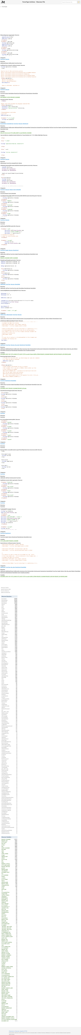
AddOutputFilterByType (19, 127)
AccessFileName (9, 788)
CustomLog (9, 760)
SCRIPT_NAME (9, 950)
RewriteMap (9, 747)
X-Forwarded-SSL (9, 1006)
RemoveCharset (9, 743)
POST (9, 862)
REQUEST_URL (9, 939)
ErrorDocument (39, 348)
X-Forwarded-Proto (9, 892)
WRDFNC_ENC (9, 949)
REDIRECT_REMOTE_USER (9, 988)
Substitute (9, 737)
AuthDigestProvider (9, 751)
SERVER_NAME (67, 354)
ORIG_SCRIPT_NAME (9, 995)
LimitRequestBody (9, 698)
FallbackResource (9, 688)
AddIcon (9, 707)
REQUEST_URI (61, 354)
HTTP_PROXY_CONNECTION (9, 976)
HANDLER (9, 902)
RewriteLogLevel (9, 758)
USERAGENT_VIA (9, 930)
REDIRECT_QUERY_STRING (9, 966)
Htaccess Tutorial (4, 587)
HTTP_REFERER (9, 875)
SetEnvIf (9, 641)
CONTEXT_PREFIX (9, 895)
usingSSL (9, 963)
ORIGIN (9, 858)
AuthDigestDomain (9, 787)
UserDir (9, 734)
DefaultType (9, 740)
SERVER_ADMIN (9, 910)
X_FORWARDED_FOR (9, 932)
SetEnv (9, 650)
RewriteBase (11, 93)
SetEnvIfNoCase (9, 631)
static (25, 388)
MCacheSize (9, 806)
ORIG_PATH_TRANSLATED (9, 998)
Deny (29, 348)
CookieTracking (9, 786)
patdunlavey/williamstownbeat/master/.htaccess (11, 320)
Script (20, 63)
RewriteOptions (29, 93)
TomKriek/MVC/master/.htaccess (8, 509)
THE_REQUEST (9, 870)
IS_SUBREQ (9, 925)
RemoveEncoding (9, 766)
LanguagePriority (14, 163)
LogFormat (9, 761)
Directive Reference (5, 590)
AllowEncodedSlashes (9, 791)
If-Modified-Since (9, 912)
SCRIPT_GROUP (9, 989)
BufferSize (9, 824)
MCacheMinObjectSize (9, 800)
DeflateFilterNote (9, 748)
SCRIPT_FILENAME (14, 257)
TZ (9, 890)
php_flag (63, 127)
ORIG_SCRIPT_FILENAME (9, 996)
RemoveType (9, 701)
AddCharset (2, 345)
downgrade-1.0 (9, 899)
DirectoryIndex (33, 348)
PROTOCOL (9, 1013)
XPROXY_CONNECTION (9, 935)
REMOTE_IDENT (9, 993)
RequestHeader (9, 640)
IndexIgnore (9, 653)
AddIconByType (9, 731)
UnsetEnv (9, 750)
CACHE (9, 886)
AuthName (9, 656)
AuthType (9, 660)
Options (6, 93)
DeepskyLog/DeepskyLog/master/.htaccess (10, 260)
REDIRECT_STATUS (6, 97)
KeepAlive (9, 694)
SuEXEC (9, 828)
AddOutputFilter (9, 676)
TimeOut (9, 703)
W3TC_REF (9, 920)
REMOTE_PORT (9, 1003)
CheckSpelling (9, 721)
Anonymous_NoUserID (9, 808)
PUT (9, 873)
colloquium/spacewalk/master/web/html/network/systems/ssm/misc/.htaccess (18, 165)
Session (9, 658)
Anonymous (24, 348)
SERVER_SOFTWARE (9, 982)
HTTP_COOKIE (14, 354)
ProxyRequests (9, 801)
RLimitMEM (9, 813)
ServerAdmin (9, 771)
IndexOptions (9, 687)
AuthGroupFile (9, 673)
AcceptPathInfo (9, 696)
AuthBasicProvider (9, 706)
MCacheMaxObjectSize (9, 803)
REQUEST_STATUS (9, 992)
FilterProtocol (9, 668)
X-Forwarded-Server (9, 975)
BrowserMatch (3, 123)
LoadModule (9, 724)
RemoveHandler (9, 684)
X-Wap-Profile (9, 893)
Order (68, 348)
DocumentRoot (9, 717)
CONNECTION (9, 922)
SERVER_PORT (9, 856)
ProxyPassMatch (9, 776)
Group (9, 681)
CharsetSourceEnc (9, 730)
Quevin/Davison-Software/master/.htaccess (10, 543)
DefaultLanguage (20, 318)
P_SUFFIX (9, 962)
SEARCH (9, 913)
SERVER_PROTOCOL (9, 985)
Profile (9, 888)
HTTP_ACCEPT (9, 905)
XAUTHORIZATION (9, 923)
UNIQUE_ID (9, 1009)
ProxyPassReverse (9, 780)
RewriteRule (35, 93)
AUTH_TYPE (9, 969)
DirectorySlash (9, 691)
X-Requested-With (9, 885)
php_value (16, 288)
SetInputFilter (9, 778)
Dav (9, 710)
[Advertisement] (40, 19)
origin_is (9, 965)
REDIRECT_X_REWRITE (9, 955)
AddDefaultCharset (4, 63)
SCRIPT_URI (9, 972)
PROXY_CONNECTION (9, 933)
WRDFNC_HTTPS (9, 952)
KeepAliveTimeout (9, 831)
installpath (9, 1002)
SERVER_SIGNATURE (9, 983)
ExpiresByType (10, 123)
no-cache (28, 354)
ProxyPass (9, 754)
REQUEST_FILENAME (15, 97)
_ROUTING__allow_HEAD (9, 926)
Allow (21, 348)
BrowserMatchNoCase (9, 741)
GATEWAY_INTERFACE (9, 968)
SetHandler (18, 189)
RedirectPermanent (9, 708)
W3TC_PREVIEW (9, 903)
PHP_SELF (9, 986)
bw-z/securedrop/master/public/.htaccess (10, 419)
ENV (1, 97)
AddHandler (2, 284)
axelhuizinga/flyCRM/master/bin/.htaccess (10, 226)
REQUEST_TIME (9, 990)
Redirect (51, 318)
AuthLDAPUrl (9, 763)
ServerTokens (9, 644)
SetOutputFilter (9, 637)
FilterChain (9, 666)
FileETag (51, 127)
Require (11, 189)
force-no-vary (7, 132)
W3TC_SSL (9, 909)
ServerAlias (9, 796)
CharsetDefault (9, 727)
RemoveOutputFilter (9, 777)
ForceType (4, 6)
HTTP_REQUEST (9, 948)
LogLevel (9, 784)
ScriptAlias (9, 757)
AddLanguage (3, 163)
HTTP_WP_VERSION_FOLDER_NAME (9, 1019)
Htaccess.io (11, 1031)
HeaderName (9, 704)
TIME (9, 852)
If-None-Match (9, 918)
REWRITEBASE (9, 898)
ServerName (9, 714)
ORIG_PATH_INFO (9, 1011)
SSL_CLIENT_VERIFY (9, 979)
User (41, 384)
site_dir (9, 999)
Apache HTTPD (23, 1031)
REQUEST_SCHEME (9, 956)
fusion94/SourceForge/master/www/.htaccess (11, 390)
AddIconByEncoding (9, 744)
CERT (9, 945)
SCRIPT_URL (9, 938)
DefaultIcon (9, 720)
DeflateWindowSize (9, 833)
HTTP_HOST (19, 354)
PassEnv (9, 756)
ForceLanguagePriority (28, 318)
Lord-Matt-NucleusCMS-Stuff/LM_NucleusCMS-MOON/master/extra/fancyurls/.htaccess (21, 195)
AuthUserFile (9, 661)
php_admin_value (9, 711)
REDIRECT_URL (9, 940)
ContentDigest (9, 736)
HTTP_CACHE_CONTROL (9, 942)
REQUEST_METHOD (54, 354)
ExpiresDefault (46, 127)
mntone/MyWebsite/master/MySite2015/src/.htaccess (13, 290)
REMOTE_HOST (9, 919)
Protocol (9, 697)
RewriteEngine (23, 93)
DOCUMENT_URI (9, 1021)
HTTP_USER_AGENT (14, 132)
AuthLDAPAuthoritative (9, 807)
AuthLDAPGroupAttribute (9, 830)
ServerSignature (9, 663)
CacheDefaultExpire (9, 823)
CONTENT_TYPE (9, 908)
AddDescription (9, 713)
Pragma (31, 354)
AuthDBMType (9, 811)
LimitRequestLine (9, 821)
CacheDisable (9, 767)
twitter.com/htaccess (5, 592)
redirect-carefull (9, 960)
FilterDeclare (9, 670)
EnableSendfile (9, 790)
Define (9, 683)
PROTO (9, 880)
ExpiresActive (34, 127)
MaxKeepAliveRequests (9, 798)
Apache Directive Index (6, 589)
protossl (9, 868)
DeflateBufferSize (9, 814)
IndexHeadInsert (9, 738)
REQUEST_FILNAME (9, 953)
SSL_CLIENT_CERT (9, 980)
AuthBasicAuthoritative (9, 753)
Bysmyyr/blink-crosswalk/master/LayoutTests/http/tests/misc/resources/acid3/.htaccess (21, 449)
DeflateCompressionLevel (9, 726)
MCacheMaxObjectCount (9, 804)
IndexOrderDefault (9, 723)
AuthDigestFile (9, 773)
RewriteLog (9, 764)
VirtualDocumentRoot (30, 350)
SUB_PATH (9, 1015)
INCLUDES (9, 849)
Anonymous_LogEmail (9, 810)
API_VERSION (9, 970)
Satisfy (9, 643)
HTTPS (24, 354)
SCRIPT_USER (9, 1012)
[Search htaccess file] (69, 2)
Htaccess (7, 59)
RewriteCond (16, 93)
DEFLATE (2, 132)
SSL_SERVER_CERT (9, 978)
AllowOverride (9, 671)
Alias (9, 678)
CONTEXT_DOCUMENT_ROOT (9, 1016)
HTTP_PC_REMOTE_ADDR (9, 936)
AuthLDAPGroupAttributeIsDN (9, 827)
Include (9, 633)
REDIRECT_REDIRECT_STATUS (9, 1018)
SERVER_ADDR (9, 869)
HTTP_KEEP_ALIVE (9, 943)
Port (9, 648)
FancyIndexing (9, 690)
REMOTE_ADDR (9, 883)
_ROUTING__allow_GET (9, 928)
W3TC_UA (9, 916)
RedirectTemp (9, 657)
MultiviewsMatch (9, 781)
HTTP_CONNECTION (9, 946)
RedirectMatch (9, 647)
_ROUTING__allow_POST (9, 929)
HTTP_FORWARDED (9, 973)
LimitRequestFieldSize (9, 818)
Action (9, 680)
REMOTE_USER (9, 900)
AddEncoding (11, 63)
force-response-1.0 (9, 906)
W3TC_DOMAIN (9, 959)
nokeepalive (9, 896)
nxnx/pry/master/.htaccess (6, 99)
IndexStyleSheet (9, 718)
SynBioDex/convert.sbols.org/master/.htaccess (11, 480)
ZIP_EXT (9, 1005)
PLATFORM (9, 1001)
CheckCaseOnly (9, 770)
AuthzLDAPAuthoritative (9, 774)
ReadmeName (9, 700)
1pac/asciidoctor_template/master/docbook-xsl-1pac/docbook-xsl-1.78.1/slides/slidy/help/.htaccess (23, 135)
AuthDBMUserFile (9, 793)
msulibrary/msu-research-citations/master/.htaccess (12, 65)
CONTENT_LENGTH (9, 958)
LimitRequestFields (9, 817)
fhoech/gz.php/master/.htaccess (8, 356)
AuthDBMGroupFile (9, 794)
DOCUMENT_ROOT (4, 354)
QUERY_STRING (36, 354)
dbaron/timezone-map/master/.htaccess (9, 35)
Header (59, 127)
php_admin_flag (9, 768)
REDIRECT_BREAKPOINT (9, 1008)
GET (9, 354)
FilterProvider (9, 667)
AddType (8, 254)
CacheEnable (9, 820)
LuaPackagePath (9, 783)
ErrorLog (9, 816)
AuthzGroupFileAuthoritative (9, 797)
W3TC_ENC (9, 889)
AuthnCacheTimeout (9, 826)
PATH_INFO (9, 915)
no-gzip (20, 132)
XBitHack (9, 728)
